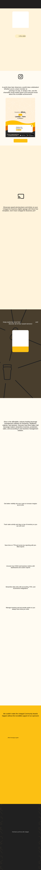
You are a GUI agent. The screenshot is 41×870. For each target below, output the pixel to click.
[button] (37, 3)
